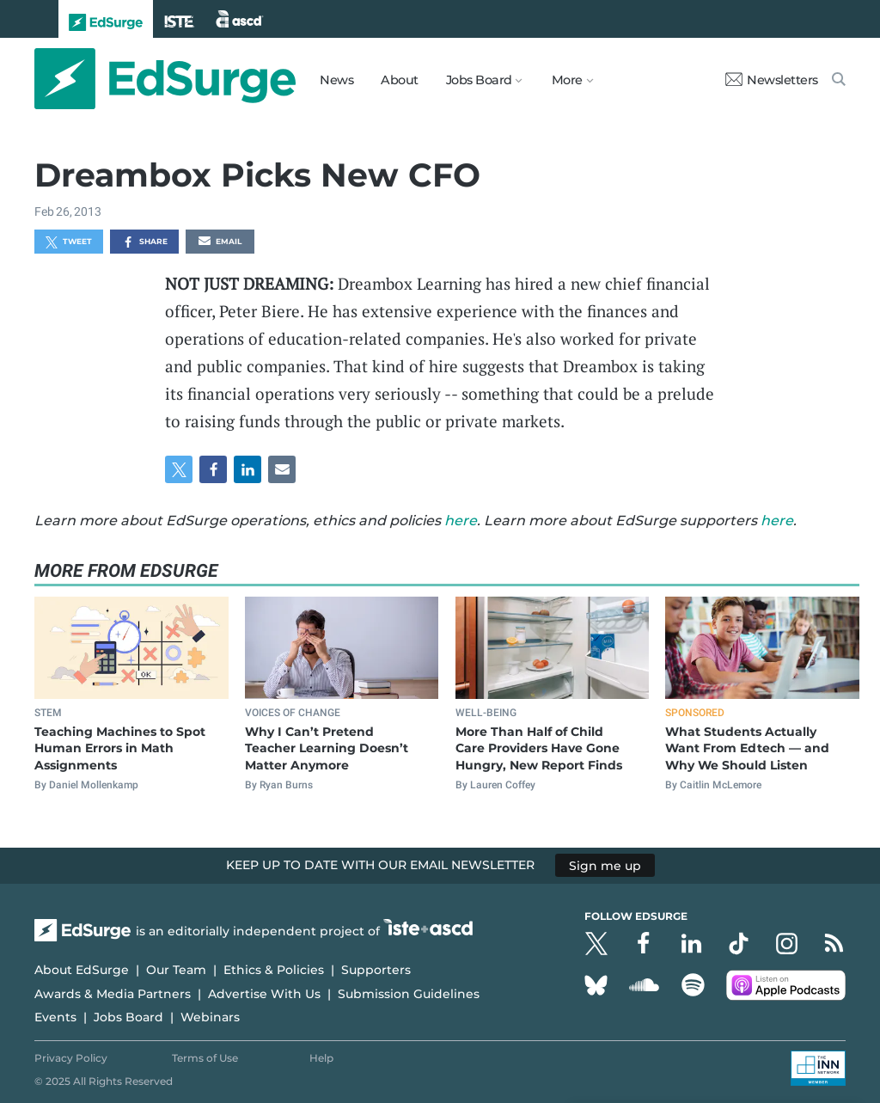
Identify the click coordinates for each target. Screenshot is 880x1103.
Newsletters (771, 80)
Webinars (210, 1017)
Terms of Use (205, 1057)
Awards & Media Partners (112, 994)
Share (145, 242)
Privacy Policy (70, 1057)
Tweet (69, 242)
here (460, 520)
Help (321, 1057)
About (400, 80)
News (336, 80)
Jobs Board (128, 1017)
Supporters (376, 969)
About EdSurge (81, 969)
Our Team (176, 969)
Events (55, 1017)
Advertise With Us (264, 994)
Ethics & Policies (273, 969)
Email (220, 242)
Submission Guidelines (409, 994)
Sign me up (605, 865)
